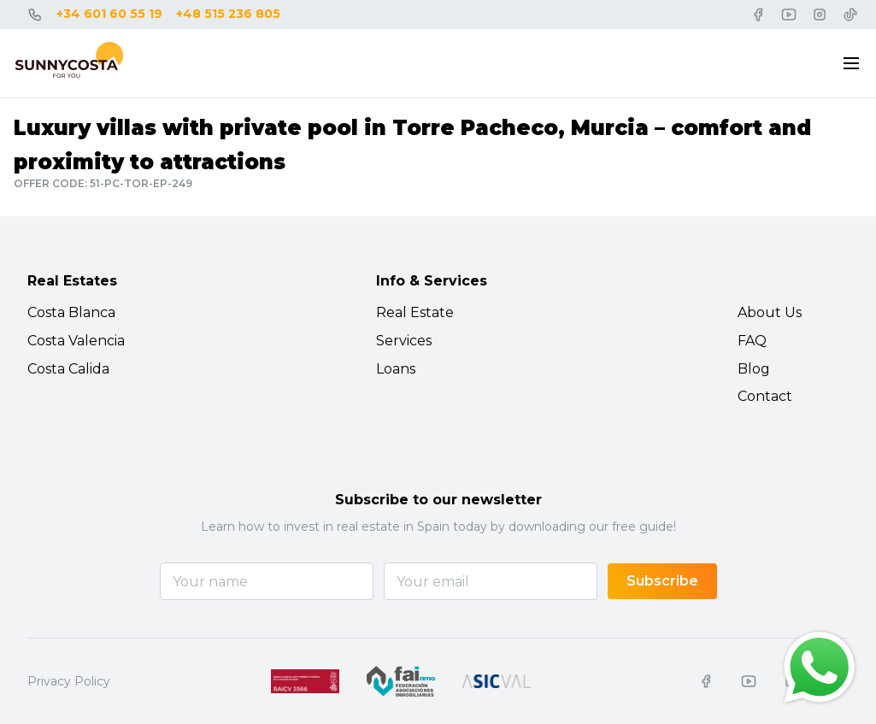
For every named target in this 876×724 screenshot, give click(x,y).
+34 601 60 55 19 (109, 13)
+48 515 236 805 (228, 13)
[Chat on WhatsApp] (819, 667)
